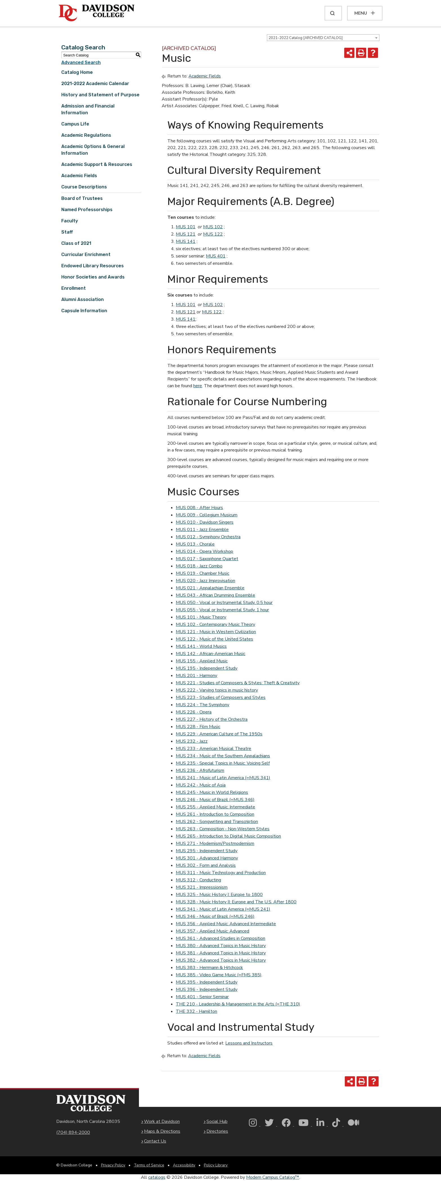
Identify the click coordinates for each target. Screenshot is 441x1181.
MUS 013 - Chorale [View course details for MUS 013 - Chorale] (195, 544)
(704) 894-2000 (73, 1132)
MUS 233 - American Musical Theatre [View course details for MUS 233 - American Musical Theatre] (213, 748)
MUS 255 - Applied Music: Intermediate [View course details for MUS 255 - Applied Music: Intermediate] (215, 807)
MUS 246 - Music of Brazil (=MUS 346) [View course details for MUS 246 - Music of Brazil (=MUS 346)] (215, 800)
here (197, 386)
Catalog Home (77, 72)
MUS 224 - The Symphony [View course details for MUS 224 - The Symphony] (202, 705)
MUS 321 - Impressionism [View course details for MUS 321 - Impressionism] (202, 887)
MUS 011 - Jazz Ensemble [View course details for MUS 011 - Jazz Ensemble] (202, 529)
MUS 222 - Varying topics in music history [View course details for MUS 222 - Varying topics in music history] (217, 690)
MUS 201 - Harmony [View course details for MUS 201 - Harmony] (196, 675)
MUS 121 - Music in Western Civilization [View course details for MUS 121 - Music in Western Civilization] (216, 632)
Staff (67, 232)
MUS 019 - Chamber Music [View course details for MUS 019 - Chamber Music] (202, 573)
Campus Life (75, 124)
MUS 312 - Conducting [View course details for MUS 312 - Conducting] (198, 880)
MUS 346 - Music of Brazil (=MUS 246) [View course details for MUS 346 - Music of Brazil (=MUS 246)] (215, 916)
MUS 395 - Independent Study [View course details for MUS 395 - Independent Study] (206, 982)
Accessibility (184, 1165)
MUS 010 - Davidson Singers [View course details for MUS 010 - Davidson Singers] (204, 522)
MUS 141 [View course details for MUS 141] (185, 241)
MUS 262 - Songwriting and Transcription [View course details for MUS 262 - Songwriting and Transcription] (217, 822)
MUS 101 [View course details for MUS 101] (185, 227)
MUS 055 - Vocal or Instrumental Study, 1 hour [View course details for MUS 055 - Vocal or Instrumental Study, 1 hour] (222, 610)
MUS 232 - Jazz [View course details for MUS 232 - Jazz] (192, 741)
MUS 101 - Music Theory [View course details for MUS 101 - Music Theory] (201, 617)
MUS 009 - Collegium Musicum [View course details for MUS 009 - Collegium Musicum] (206, 515)
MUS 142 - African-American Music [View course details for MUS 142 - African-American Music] (210, 654)
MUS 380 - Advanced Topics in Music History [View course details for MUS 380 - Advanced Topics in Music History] (221, 946)
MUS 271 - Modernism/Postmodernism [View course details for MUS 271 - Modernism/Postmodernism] (215, 843)
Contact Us (155, 1141)
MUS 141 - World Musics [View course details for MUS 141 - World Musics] (201, 646)
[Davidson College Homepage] (90, 1103)
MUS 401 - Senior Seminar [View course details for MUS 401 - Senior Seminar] (202, 997)
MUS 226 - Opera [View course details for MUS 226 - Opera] (194, 712)
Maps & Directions (162, 1131)
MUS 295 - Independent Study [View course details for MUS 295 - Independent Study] (206, 851)
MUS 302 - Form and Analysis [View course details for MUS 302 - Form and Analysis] (206, 865)
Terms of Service (149, 1165)
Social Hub (217, 1121)
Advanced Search (81, 62)
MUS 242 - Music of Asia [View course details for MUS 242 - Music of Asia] (201, 785)
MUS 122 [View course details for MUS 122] (213, 234)
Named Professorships (86, 209)
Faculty (69, 221)
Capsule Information (84, 310)
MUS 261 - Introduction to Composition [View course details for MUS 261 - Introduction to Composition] (215, 814)
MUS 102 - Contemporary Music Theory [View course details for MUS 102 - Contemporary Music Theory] (215, 624)
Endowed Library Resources (92, 265)
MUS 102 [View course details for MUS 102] (213, 227)
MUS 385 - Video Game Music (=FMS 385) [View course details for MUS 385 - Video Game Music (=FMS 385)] (219, 975)
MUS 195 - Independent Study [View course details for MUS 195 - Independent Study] (206, 668)
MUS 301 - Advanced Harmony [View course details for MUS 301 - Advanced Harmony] (207, 858)
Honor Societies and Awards (93, 277)
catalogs (156, 1177)
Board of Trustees (82, 198)
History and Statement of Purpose (100, 94)
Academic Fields (79, 175)
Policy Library (216, 1165)
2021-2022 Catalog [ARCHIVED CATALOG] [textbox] (306, 37)
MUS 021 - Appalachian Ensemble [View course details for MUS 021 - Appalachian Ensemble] (210, 588)
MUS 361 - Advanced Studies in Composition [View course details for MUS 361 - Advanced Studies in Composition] (220, 938)
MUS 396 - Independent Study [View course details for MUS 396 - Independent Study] (206, 989)
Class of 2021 (76, 243)
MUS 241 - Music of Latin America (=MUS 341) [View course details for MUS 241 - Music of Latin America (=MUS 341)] (223, 778)
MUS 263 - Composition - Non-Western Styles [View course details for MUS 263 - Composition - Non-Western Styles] (222, 829)
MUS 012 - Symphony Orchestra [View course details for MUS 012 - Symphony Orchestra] (208, 537)
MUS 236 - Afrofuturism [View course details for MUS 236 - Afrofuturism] (200, 770)
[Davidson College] (96, 13)
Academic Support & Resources (96, 164)
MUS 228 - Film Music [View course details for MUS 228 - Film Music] (198, 727)
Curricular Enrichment (86, 254)
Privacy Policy (113, 1165)
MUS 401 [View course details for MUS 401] (216, 256)
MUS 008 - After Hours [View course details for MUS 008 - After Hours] (199, 508)
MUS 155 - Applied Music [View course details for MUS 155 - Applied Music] (202, 661)
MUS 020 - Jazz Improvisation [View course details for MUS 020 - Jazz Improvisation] (205, 581)
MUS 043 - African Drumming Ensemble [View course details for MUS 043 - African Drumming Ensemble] (215, 595)
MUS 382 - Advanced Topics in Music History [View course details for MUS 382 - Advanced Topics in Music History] (221, 960)
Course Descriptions (84, 187)
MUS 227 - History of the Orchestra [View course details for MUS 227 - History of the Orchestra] (212, 719)
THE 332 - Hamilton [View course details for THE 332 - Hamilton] (196, 1011)
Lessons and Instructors (249, 1043)
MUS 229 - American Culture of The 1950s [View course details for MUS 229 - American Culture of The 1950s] (219, 734)
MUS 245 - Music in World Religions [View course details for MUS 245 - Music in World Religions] (212, 792)
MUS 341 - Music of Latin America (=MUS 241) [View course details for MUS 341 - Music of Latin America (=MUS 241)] (223, 909)
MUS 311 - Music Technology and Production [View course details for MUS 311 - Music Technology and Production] (221, 873)
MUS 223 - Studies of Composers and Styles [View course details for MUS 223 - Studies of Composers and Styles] (221, 697)
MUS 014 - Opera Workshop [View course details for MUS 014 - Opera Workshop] (204, 551)
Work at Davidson (162, 1121)
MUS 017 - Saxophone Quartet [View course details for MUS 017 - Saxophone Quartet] (207, 559)
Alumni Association (82, 299)
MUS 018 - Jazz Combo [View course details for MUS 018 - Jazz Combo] (199, 566)
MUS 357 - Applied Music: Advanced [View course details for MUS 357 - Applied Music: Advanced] (212, 931)
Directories (217, 1131)
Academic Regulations (86, 135)
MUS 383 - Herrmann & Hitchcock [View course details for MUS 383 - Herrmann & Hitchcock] (209, 968)
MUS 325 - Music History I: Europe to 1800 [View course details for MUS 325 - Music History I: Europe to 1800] (219, 895)
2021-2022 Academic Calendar (95, 83)
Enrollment (73, 288)
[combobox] (323, 37)
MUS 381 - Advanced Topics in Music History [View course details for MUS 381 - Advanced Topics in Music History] (221, 953)
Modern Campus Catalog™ (272, 1177)
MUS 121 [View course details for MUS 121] (185, 234)
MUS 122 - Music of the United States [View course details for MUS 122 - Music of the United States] (214, 639)
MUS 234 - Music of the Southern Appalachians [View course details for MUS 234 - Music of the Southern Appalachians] (223, 756)
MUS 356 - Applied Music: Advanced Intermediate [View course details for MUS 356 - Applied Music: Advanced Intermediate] (226, 924)
